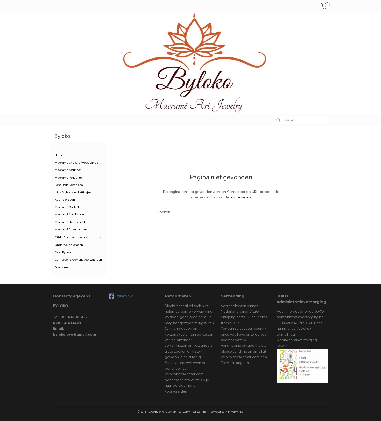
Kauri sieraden (65, 199)
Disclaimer (62, 267)
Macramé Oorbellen (68, 207)
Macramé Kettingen (68, 170)
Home (59, 155)
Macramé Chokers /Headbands (76, 162)
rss (179, 411)
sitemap (171, 411)
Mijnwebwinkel (234, 411)
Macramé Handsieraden (71, 222)
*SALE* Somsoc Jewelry (79, 237)
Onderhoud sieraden (69, 245)
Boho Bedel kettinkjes (69, 185)
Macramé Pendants (68, 177)
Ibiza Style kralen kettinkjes (73, 192)
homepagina (240, 197)
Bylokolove (121, 296)
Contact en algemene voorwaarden (78, 260)
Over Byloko (63, 252)
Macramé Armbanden (70, 214)
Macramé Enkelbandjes (71, 229)
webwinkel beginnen (195, 411)
